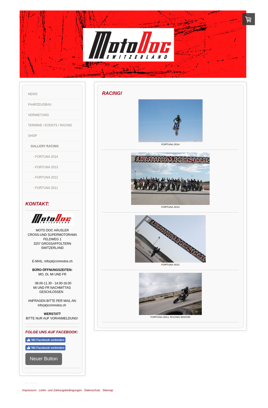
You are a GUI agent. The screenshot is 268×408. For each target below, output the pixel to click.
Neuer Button (44, 358)
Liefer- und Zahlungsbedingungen (60, 390)
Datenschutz (92, 390)
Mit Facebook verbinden (45, 340)
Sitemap (108, 390)
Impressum (29, 390)
